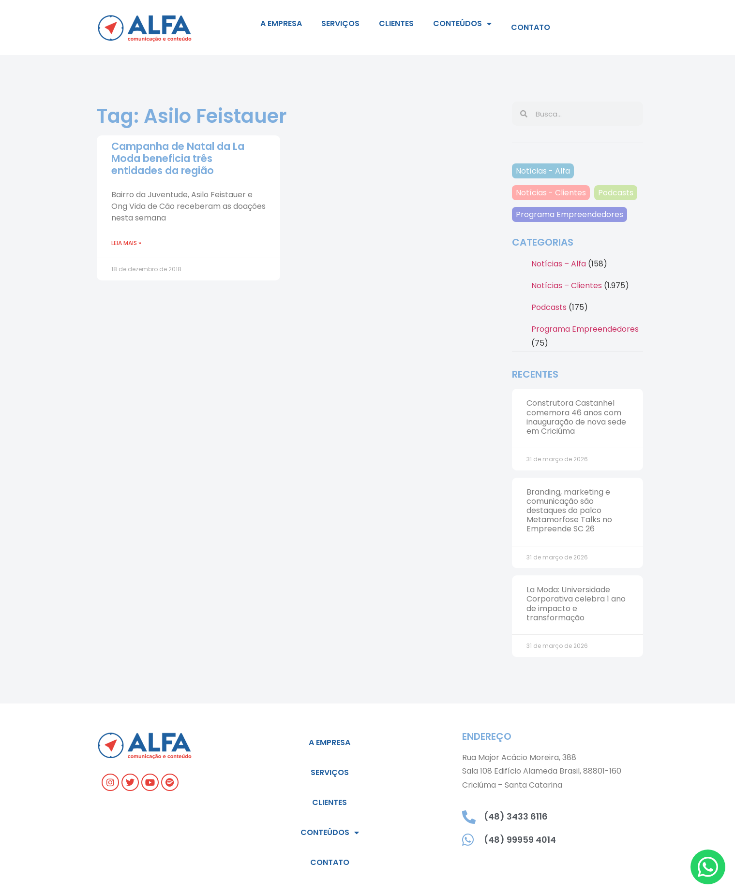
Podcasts (615, 192)
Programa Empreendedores (569, 214)
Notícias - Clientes (551, 192)
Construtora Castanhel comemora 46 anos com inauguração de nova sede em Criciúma (576, 417)
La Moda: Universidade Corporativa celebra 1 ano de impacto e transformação (576, 603)
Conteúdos (462, 23)
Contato (530, 27)
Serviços (340, 23)
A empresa (281, 23)
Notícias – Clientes (566, 285)
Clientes (396, 23)
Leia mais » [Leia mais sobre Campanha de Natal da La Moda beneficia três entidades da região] (126, 243)
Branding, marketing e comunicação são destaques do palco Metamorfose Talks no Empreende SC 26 (569, 510)
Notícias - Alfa (543, 170)
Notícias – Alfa (558, 263)
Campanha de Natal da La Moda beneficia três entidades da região (177, 158)
